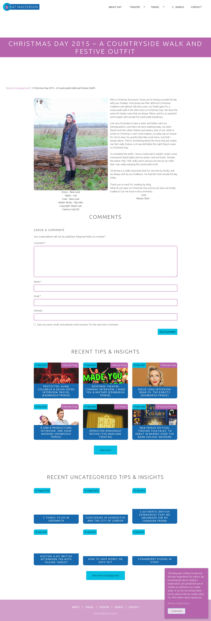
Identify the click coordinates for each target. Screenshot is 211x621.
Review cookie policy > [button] (179, 603)
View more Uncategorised (105, 575)
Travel (89, 607)
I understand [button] (176, 611)
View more (105, 450)
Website (38, 310)
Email (37, 296)
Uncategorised (21, 88)
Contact (134, 607)
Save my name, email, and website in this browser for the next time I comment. (78, 324)
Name (37, 281)
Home (9, 88)
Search (119, 607)
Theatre (104, 607)
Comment (40, 243)
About (76, 607)
